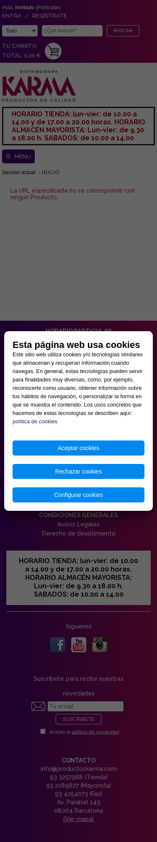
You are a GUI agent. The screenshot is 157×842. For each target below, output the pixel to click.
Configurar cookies (78, 495)
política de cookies (35, 421)
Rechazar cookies (78, 471)
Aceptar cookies (79, 448)
